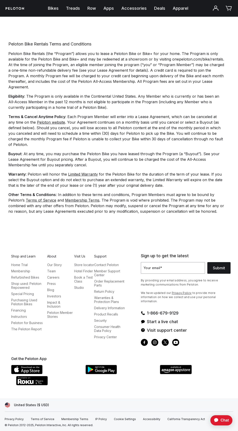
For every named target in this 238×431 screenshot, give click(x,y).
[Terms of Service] (42, 419)
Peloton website (51, 122)
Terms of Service (41, 200)
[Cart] (228, 8)
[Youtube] (175, 343)
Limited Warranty (83, 174)
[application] (219, 420)
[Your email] (173, 268)
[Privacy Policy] (14, 419)
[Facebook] (144, 343)
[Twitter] (165, 343)
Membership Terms (82, 200)
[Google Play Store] (120, 372)
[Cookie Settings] (125, 419)
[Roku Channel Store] (51, 384)
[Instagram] (154, 343)
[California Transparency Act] (186, 419)
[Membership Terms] (74, 419)
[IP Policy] (101, 419)
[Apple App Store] (46, 372)
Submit (219, 268)
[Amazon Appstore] (195, 372)
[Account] (215, 8)
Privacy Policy (182, 293)
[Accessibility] (151, 419)
